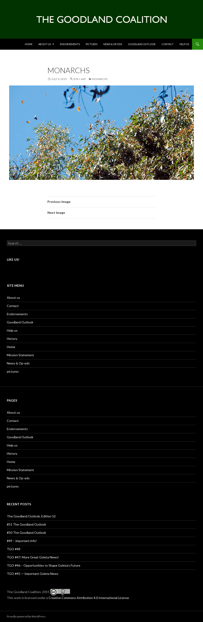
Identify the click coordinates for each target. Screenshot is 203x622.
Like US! (13, 259)
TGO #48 (13, 549)
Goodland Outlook (142, 44)
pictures (13, 371)
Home (28, 44)
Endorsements (70, 44)
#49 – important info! (22, 541)
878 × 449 (79, 79)
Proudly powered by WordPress (26, 616)
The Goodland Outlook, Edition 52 (31, 516)
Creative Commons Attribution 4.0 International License (89, 598)
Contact (167, 44)
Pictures (91, 44)
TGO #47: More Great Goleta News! (33, 557)
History (12, 339)
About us (44, 44)
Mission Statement (20, 355)
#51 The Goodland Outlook (26, 524)
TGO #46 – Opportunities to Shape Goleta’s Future (43, 565)
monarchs (99, 79)
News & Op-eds (112, 44)
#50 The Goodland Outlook (26, 532)
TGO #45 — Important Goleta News (32, 574)
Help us (184, 44)
